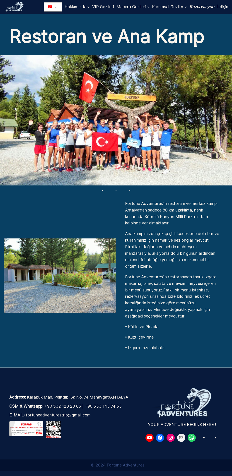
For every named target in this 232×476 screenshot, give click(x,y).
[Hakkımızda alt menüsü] (88, 7)
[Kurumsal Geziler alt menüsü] (185, 7)
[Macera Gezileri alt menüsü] (148, 7)
